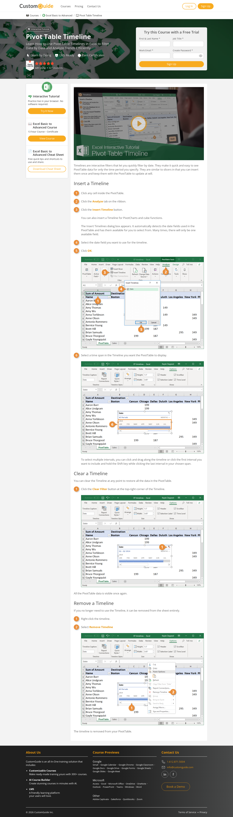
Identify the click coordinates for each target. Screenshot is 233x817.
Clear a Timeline (91, 473)
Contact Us (94, 6)
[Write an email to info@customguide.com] (184, 767)
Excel (103, 783)
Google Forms (128, 768)
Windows (129, 786)
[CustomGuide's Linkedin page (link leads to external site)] (164, 774)
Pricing (79, 6)
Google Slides (99, 771)
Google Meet (114, 771)
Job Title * (178, 39)
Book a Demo (175, 787)
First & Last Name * (149, 39)
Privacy (203, 812)
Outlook (97, 786)
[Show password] (200, 55)
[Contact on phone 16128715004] (184, 762)
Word (139, 786)
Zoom (139, 799)
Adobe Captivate (101, 799)
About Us (33, 752)
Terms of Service (187, 812)
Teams (119, 786)
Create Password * (183, 50)
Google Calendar (108, 764)
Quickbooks (128, 799)
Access (96, 783)
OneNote (141, 783)
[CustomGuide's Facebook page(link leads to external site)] (173, 774)
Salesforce (116, 799)
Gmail (95, 764)
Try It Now (47, 111)
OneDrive (130, 783)
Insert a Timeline (91, 183)
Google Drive (113, 768)
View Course (47, 138)
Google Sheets (144, 768)
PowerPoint (108, 786)
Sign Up (205, 6)
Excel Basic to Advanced (59, 15)
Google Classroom (144, 764)
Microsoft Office (116, 783)
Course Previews (106, 752)
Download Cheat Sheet (47, 169)
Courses (66, 6)
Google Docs (99, 768)
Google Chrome (126, 764)
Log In (189, 6)
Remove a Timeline (94, 603)
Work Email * (146, 50)
